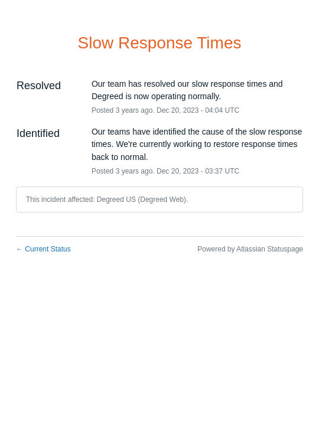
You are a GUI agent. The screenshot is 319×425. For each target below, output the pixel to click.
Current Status (43, 249)
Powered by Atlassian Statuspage (250, 249)
